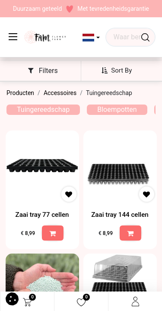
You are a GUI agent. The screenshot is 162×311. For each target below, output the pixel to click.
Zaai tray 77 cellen (42, 215)
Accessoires (60, 92)
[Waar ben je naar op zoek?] (145, 37)
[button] (91, 37)
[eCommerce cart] (27, 301)
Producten (20, 92)
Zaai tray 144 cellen (120, 215)
